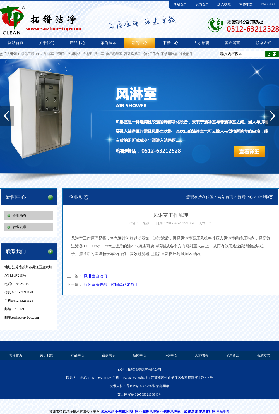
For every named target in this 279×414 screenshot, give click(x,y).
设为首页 (202, 4)
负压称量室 (114, 54)
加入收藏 (224, 4)
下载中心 (170, 43)
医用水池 (107, 411)
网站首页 (180, 4)
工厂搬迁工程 (30, 405)
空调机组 (74, 54)
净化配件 (186, 54)
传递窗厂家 (207, 411)
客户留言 (232, 43)
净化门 (76, 405)
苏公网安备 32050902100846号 (139, 394)
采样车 (49, 54)
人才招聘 (201, 43)
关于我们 (46, 43)
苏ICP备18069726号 (140, 386)
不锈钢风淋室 (149, 411)
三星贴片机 (141, 405)
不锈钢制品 (169, 54)
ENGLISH (268, 4)
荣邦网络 (162, 386)
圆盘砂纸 (159, 405)
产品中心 (77, 43)
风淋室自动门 (95, 276)
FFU (39, 54)
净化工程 (27, 54)
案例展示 (108, 43)
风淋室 (99, 54)
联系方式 (263, 43)
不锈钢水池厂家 (126, 411)
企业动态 (19, 215)
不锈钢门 (61, 405)
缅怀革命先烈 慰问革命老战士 (111, 285)
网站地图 (223, 411)
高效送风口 (132, 54)
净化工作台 (151, 54)
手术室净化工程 (117, 405)
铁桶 (47, 405)
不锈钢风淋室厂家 (173, 411)
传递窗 (87, 54)
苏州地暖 (176, 405)
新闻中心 (139, 43)
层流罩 (61, 54)
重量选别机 (93, 405)
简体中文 (246, 4)
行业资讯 (19, 227)
